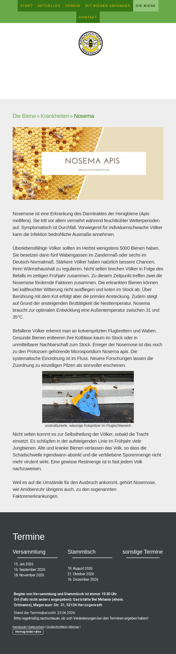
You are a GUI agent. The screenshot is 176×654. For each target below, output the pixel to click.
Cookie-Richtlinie (56, 627)
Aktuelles (49, 6)
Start (26, 6)
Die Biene (146, 6)
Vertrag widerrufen (28, 631)
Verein (73, 6)
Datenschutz (36, 627)
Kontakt (88, 17)
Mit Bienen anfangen (108, 6)
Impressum (20, 627)
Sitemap (74, 627)
